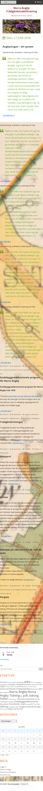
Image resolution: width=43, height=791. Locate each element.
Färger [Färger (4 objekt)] (2, 686)
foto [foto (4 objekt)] (40, 684)
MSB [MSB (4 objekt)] (40, 689)
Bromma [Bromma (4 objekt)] (26, 684)
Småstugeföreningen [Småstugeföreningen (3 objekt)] (7, 702)
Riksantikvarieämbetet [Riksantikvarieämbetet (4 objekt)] (26, 699)
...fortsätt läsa (9, 115)
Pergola (4, 597)
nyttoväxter (37, 586)
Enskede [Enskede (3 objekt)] (33, 684)
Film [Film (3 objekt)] (37, 684)
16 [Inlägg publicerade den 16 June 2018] (33, 743)
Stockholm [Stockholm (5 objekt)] (4, 704)
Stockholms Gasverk (15, 370)
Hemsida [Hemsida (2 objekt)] (30, 686)
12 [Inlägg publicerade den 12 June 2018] (9, 743)
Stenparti (5, 456)
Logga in (3, 767)
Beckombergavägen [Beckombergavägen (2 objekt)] (36, 682)
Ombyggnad (29, 366)
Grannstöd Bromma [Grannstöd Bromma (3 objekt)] (21, 687)
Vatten (4, 497)
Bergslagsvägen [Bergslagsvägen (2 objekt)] (4, 684)
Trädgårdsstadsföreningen (23, 590)
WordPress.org (5, 775)
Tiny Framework (13, 784)
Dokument (35, 414)
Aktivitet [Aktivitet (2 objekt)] (9, 682)
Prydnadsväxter (5, 494)
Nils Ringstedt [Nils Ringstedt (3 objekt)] (4, 692)
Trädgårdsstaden (14, 418)
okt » (7, 755)
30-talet (36, 449)
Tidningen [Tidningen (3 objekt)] (11, 707)
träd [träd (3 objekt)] (16, 707)
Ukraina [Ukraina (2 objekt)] (5, 709)
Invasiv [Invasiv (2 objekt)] (34, 686)
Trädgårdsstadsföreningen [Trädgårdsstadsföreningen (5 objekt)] (29, 706)
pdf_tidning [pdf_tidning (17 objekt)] (31, 695)
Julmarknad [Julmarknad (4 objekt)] (4, 689)
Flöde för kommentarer (8, 772)
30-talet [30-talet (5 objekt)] (3, 682)
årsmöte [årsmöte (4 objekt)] (20, 709)
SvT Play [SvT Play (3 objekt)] (37, 704)
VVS (1, 374)
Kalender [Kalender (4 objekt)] (12, 689)
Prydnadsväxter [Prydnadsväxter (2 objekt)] (12, 699)
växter (34, 494)
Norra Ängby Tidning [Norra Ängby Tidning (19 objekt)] (18, 693)
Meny (39, 2)
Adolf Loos (39, 366)
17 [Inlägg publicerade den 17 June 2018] (40, 743)
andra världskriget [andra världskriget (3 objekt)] (18, 682)
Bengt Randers (16, 366)
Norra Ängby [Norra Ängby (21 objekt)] (18, 692)
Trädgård (28, 449)
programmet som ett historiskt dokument (24, 396)
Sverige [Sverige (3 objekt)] (27, 704)
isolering (6, 370)
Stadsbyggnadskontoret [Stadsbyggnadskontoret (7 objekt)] (26, 701)
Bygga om (28, 414)
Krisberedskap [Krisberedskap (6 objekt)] (23, 688)
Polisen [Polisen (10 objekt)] (4, 698)
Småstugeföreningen (18, 494)
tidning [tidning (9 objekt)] (4, 706)
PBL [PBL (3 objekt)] (21, 696)
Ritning (6, 453)
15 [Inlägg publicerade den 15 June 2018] (27, 743)
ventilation (35, 370)
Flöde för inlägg (5, 769)
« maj (2, 755)
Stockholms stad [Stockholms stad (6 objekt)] (17, 704)
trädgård (27, 634)
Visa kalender (4, 659)
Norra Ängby (27, 418)
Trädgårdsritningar (11, 421)
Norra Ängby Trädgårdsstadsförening (21, 9)
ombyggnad (35, 418)
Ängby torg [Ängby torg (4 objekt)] (12, 709)
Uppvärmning (27, 370)
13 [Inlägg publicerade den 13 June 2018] (15, 743)
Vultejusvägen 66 (5, 593)
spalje (22, 634)
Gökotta (9, 655)
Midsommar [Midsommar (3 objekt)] (34, 689)
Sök (1, 666)
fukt (1, 370)
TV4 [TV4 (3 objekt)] (1, 709)
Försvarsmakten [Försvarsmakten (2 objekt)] (9, 686)
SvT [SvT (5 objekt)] (32, 704)
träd (12, 590)
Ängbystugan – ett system (18, 46)
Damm (2, 546)
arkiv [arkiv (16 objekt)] (27, 682)
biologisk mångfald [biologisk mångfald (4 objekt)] (15, 684)
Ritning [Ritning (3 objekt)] (37, 699)
